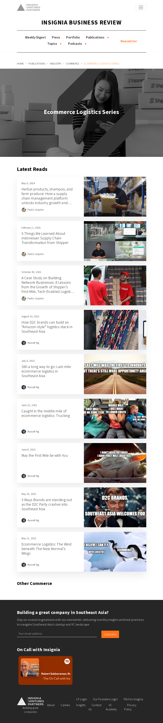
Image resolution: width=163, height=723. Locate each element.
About (51, 705)
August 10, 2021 (30, 316)
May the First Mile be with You (44, 455)
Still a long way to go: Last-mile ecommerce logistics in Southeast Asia (46, 371)
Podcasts (75, 44)
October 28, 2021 (31, 272)
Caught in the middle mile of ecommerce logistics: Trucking (45, 413)
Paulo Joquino (36, 209)
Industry (55, 63)
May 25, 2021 (29, 494)
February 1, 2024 (31, 227)
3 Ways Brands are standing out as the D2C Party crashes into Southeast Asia (46, 504)
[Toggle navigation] (141, 7)
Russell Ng (33, 342)
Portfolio (73, 37)
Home (20, 63)
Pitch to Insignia (133, 699)
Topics (52, 44)
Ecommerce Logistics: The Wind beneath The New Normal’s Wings (46, 549)
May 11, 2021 (29, 538)
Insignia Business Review (81, 22)
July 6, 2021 (28, 360)
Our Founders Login (105, 699)
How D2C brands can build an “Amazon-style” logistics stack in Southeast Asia (47, 327)
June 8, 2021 (28, 449)
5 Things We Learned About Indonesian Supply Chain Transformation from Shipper (45, 238)
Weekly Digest (35, 37)
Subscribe (110, 634)
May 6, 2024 (28, 183)
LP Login (81, 699)
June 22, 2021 (29, 405)
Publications (95, 37)
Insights (81, 705)
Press (56, 37)
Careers (65, 705)
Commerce (72, 63)
